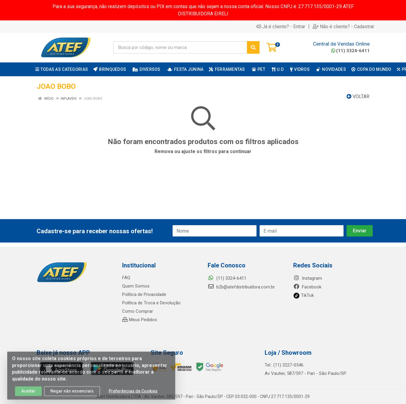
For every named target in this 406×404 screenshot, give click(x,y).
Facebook (307, 287)
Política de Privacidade (144, 294)
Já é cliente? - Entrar (280, 26)
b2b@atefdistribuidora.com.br (241, 287)
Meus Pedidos (139, 319)
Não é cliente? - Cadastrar (343, 26)
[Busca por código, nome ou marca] (180, 47)
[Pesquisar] (253, 47)
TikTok (303, 295)
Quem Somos (135, 286)
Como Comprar (137, 311)
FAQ (126, 277)
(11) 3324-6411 (350, 50)
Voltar (358, 96)
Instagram (307, 278)
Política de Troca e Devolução (151, 303)
